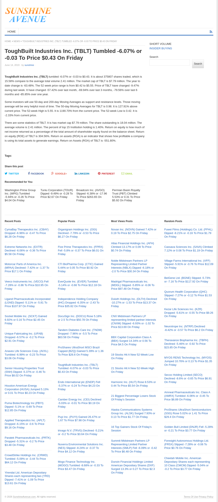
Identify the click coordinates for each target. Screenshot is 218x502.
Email (127, 173)
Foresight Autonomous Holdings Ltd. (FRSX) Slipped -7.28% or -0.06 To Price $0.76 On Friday (186, 444)
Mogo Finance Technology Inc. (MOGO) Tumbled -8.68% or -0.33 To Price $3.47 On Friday (80, 465)
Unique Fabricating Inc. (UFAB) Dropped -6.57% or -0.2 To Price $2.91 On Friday (24, 337)
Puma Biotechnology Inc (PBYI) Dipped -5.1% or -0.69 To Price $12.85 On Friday (24, 406)
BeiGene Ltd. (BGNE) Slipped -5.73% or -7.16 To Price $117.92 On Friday (187, 279)
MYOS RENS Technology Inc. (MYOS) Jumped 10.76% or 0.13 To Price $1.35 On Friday (188, 361)
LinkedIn (82, 173)
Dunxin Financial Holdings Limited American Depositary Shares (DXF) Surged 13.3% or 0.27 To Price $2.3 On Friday (133, 467)
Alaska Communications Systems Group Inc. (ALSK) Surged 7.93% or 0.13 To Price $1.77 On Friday (133, 413)
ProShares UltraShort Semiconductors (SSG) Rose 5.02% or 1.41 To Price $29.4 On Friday (187, 413)
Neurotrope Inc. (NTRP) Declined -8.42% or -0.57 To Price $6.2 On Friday (188, 328)
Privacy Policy (206, 496)
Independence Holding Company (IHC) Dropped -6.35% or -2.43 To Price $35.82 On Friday (78, 302)
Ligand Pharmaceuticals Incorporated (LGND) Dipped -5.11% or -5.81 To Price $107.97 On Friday (27, 302)
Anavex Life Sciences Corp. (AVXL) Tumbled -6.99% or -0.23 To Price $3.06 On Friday (26, 354)
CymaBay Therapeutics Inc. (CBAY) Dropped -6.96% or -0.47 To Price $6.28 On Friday (27, 233)
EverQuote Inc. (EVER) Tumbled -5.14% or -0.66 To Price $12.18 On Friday (79, 285)
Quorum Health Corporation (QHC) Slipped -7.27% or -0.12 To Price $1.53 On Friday (188, 295)
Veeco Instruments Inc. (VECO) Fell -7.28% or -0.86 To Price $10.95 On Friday (27, 285)
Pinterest (106, 173)
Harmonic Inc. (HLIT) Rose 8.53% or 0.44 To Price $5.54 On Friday (133, 383)
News (17, 41)
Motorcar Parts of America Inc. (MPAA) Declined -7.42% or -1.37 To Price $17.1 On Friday (27, 267)
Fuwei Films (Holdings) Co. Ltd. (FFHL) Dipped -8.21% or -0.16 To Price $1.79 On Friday (188, 233)
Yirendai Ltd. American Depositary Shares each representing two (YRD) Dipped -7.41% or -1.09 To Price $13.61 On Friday (27, 478)
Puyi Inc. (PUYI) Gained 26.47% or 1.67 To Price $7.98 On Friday (79, 418)
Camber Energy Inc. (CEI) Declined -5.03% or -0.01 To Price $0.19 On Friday (79, 403)
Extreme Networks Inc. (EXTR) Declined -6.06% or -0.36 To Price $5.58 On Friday (25, 250)
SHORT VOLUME (160, 43)
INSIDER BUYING (160, 48)
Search (153, 56)
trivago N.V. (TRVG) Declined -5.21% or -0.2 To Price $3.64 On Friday (80, 432)
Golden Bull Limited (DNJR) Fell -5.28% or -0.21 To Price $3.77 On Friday (188, 428)
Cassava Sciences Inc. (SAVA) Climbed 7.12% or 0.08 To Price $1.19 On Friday (188, 248)
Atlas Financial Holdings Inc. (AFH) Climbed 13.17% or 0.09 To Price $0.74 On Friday (132, 247)
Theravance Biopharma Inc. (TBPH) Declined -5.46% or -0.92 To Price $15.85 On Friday (186, 344)
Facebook (36, 173)
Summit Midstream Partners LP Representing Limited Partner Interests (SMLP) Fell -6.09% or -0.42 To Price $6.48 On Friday (134, 446)
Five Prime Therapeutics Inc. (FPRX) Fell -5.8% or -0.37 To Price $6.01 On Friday (80, 250)
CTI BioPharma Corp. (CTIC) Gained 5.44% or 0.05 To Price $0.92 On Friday (80, 267)
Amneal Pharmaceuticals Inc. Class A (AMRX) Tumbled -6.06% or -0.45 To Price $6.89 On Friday (187, 396)
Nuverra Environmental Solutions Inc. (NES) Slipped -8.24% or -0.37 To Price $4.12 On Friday (81, 448)
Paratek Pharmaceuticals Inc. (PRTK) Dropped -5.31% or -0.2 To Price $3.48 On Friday (28, 441)
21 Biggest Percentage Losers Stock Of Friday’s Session (133, 397)
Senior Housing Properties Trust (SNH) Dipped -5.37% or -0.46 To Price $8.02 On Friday (25, 372)
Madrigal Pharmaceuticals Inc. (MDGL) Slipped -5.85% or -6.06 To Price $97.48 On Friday (133, 285)
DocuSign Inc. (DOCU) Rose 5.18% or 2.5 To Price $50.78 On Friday (80, 318)
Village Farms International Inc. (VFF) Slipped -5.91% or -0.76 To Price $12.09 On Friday (188, 264)
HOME (11, 31)
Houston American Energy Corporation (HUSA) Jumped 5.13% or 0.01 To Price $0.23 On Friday (27, 389)
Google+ (59, 173)
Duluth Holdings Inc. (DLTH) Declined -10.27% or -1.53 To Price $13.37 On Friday (134, 302)
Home (8, 41)
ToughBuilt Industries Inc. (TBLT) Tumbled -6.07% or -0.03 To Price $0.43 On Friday (78, 368)
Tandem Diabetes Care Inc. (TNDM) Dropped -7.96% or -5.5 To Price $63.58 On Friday (80, 333)
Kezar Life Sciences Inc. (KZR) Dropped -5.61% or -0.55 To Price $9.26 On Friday (188, 313)
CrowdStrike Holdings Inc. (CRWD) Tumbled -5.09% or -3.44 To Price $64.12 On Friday (26, 459)
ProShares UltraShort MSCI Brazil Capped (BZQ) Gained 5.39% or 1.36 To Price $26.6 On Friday (81, 351)
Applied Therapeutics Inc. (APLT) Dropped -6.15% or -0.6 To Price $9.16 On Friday (25, 424)
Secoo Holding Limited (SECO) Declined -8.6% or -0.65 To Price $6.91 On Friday (188, 378)
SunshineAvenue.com (24, 496)
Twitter (12, 173)
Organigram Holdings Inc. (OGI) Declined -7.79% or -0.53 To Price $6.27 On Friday (78, 233)
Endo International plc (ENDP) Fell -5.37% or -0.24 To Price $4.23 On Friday (79, 385)
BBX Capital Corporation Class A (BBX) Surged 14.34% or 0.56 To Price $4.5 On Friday (131, 341)
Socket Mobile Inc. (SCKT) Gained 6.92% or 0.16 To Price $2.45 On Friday (26, 320)
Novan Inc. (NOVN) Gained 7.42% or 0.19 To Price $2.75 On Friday (133, 231)
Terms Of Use (191, 496)
